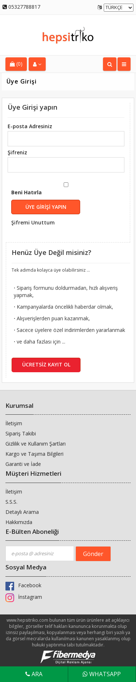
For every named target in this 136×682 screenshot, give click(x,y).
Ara (33, 674)
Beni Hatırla (60, 208)
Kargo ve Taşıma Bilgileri (34, 453)
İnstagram (23, 596)
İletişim (13, 423)
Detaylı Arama (22, 511)
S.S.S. (11, 501)
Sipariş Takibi (20, 433)
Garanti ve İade (23, 463)
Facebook (23, 585)
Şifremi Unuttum (33, 222)
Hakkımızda (18, 522)
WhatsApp (102, 674)
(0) (16, 63)
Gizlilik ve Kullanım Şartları (35, 443)
